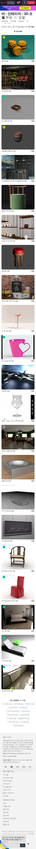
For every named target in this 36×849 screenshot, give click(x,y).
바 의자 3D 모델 (6, 331)
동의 (22, 845)
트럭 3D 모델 (24, 722)
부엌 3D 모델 (29, 704)
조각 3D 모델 (6, 704)
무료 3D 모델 (7, 781)
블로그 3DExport (8, 793)
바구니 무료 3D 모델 (8, 511)
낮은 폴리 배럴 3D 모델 (8, 151)
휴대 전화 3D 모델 (13, 711)
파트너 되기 (7, 790)
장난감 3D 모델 (24, 715)
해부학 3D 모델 (18, 725)
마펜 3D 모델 (5, 391)
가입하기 (31, 2)
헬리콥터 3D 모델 (23, 718)
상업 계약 (6, 815)
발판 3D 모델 (5, 271)
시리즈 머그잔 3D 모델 (8, 241)
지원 (4, 803)
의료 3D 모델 (11, 718)
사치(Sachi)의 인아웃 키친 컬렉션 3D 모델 (14, 181)
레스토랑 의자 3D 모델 (8, 571)
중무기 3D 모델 (13, 722)
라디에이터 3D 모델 (7, 691)
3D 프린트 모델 (8, 778)
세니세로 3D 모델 (7, 121)
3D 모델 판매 (7, 787)
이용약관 (6, 821)
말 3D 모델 (13, 707)
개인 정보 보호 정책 (9, 818)
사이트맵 (30, 834)
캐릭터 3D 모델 (18, 704)
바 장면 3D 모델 (6, 91)
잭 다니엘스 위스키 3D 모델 (10, 301)
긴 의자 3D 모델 (6, 661)
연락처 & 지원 (8, 800)
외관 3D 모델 (22, 707)
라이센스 (6, 812)
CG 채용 (5, 796)
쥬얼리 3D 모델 (12, 715)
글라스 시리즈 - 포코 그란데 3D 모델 (12, 421)
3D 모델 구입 (8, 771)
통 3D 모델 (5, 61)
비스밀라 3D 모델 (7, 541)
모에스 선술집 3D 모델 (8, 451)
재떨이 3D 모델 (6, 481)
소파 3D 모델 (5, 631)
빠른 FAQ (6, 809)
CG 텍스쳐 (6, 784)
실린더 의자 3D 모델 (8, 211)
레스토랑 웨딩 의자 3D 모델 (10, 601)
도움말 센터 (7, 806)
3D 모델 (5, 775)
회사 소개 (7, 737)
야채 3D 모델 (24, 711)
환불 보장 (6, 824)
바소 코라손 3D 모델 (8, 361)
